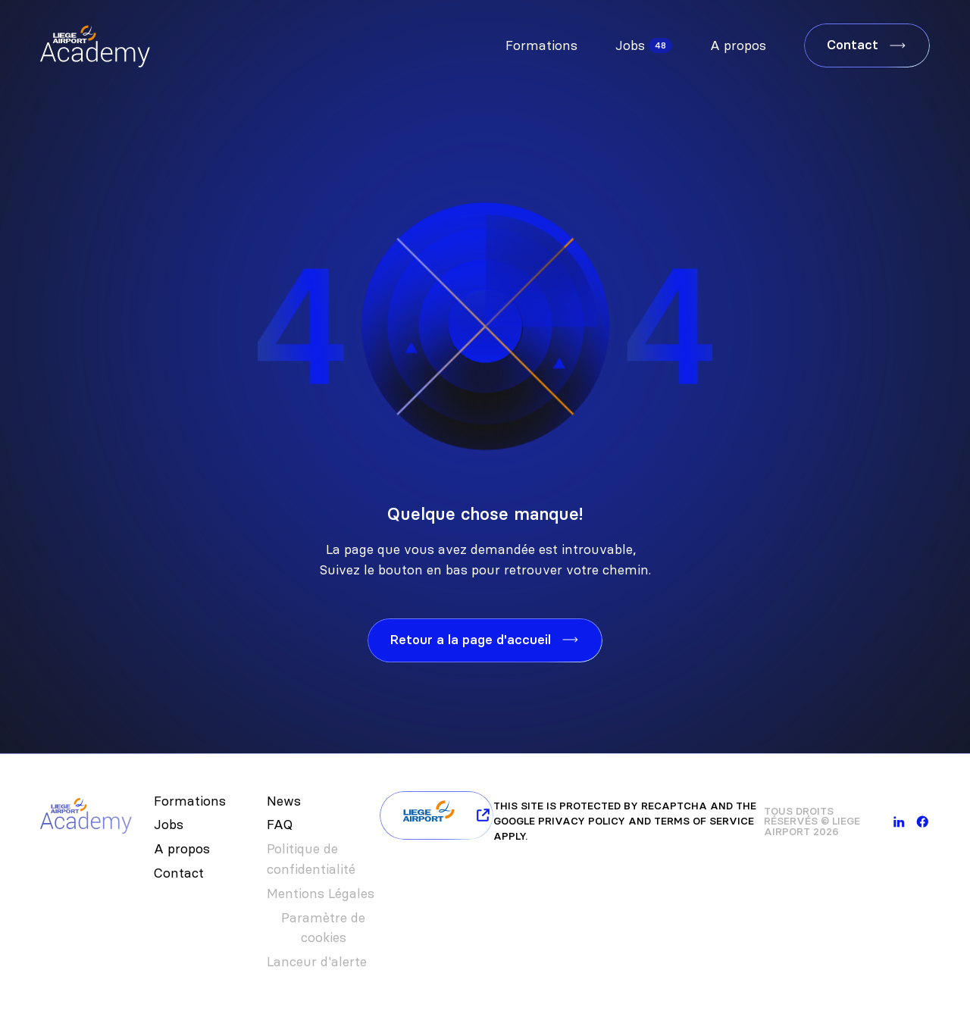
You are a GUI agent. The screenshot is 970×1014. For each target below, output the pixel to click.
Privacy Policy (581, 821)
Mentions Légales (320, 893)
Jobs (630, 45)
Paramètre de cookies (323, 928)
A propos (738, 45)
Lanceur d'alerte (317, 961)
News (284, 801)
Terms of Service (704, 821)
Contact (179, 873)
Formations (541, 45)
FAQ (280, 824)
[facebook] (922, 822)
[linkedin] (899, 822)
